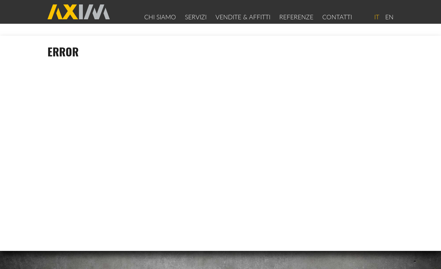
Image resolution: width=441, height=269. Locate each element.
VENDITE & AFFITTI (242, 17)
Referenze (296, 17)
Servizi (196, 17)
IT (376, 17)
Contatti (337, 17)
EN (389, 17)
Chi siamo (160, 17)
